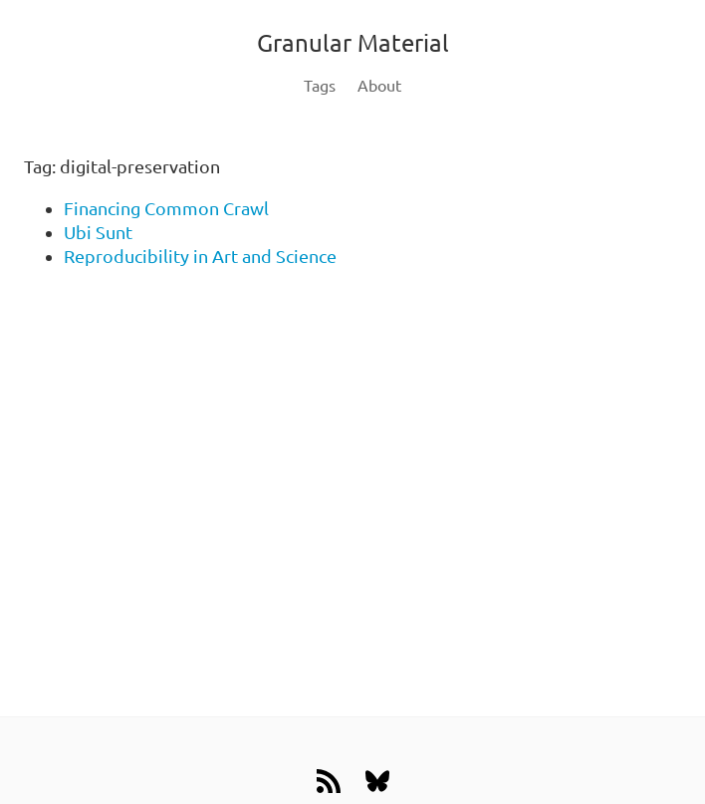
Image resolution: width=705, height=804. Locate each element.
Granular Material (353, 43)
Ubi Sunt (98, 232)
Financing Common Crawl (166, 208)
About (379, 86)
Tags (320, 86)
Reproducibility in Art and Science (200, 256)
